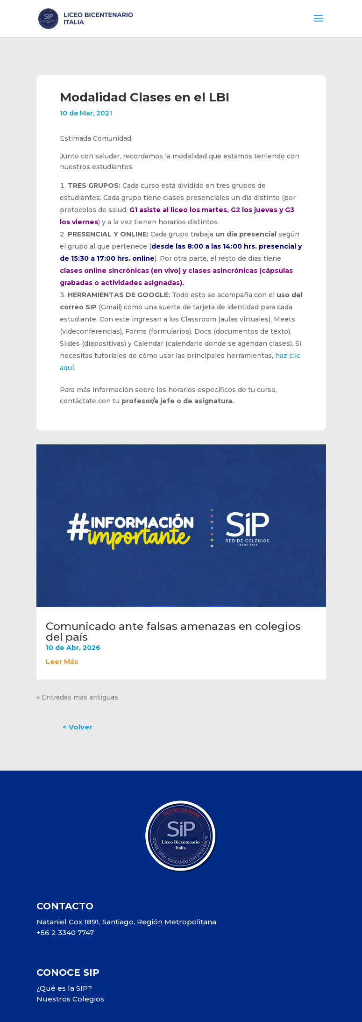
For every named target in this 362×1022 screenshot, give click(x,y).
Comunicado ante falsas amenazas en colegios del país (173, 631)
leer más (62, 662)
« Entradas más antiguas (77, 697)
